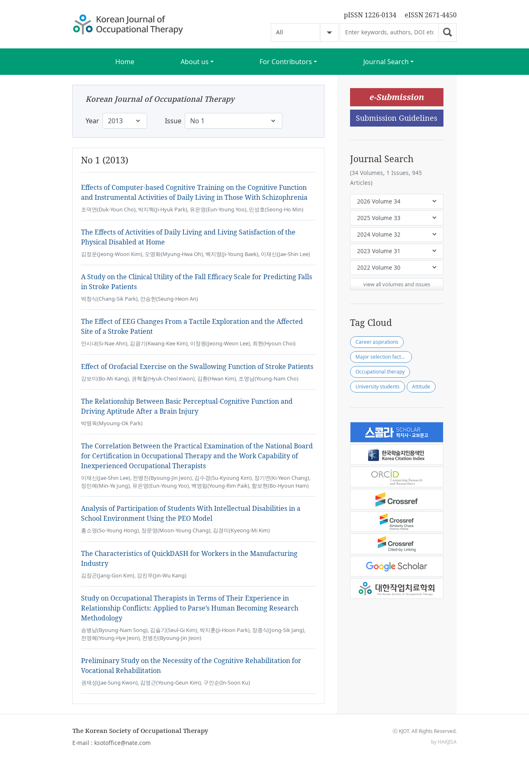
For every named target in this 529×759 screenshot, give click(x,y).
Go (447, 32)
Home (124, 61)
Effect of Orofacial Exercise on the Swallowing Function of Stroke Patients (197, 366)
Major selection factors (381, 356)
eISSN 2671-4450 (431, 14)
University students (377, 386)
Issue (173, 120)
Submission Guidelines (396, 118)
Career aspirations (376, 341)
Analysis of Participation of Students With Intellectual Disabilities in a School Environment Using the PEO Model (190, 513)
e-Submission (396, 97)
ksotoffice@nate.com (122, 743)
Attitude (421, 386)
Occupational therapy (380, 371)
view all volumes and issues (396, 284)
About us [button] (195, 61)
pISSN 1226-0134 (370, 14)
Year (92, 120)
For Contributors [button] (286, 61)
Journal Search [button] (386, 61)
